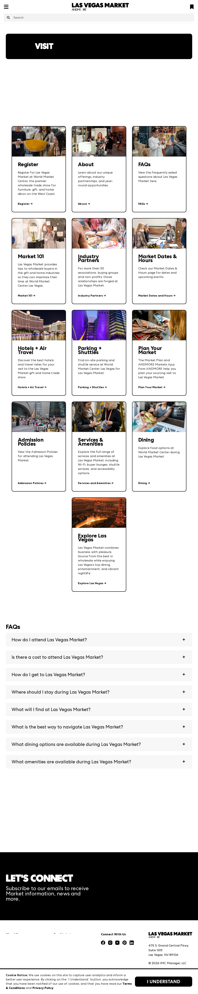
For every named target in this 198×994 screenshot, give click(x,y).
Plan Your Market (150, 387)
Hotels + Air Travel (31, 387)
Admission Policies (31, 483)
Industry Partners (90, 295)
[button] (99, 640)
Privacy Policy (158, 953)
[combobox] (99, 18)
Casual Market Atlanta (70, 941)
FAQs (141, 204)
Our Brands (14, 954)
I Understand (163, 982)
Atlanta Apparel (65, 924)
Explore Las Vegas (90, 583)
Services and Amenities (94, 483)
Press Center (15, 924)
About (82, 204)
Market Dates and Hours (155, 295)
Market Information (21, 915)
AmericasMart (63, 915)
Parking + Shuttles (91, 387)
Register (24, 204)
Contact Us (14, 963)
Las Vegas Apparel (67, 950)
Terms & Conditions (162, 944)
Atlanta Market (65, 933)
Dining (142, 483)
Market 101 (25, 295)
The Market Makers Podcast (27, 946)
